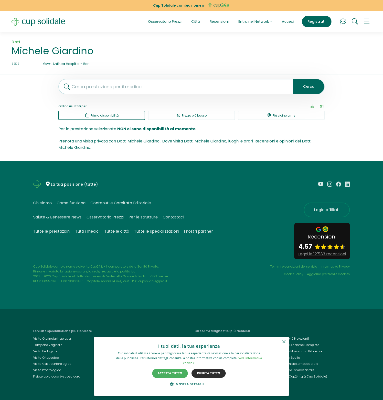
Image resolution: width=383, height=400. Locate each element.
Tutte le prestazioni (51, 231)
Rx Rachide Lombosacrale (294, 370)
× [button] (284, 342)
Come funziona (71, 203)
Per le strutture (143, 217)
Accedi (288, 21)
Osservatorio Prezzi (164, 21)
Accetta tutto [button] (170, 373)
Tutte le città (116, 231)
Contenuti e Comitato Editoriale (120, 203)
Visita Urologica (45, 351)
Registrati (317, 21)
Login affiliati (327, 210)
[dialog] (191, 366)
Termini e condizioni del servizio (293, 266)
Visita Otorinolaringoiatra (52, 338)
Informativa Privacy (335, 266)
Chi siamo (42, 203)
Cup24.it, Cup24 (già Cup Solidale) (301, 376)
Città (195, 21)
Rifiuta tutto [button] (208, 373)
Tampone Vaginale (47, 345)
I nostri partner (198, 231)
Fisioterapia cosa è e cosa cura (56, 376)
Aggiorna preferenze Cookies (328, 274)
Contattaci (173, 217)
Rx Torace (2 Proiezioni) (292, 338)
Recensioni (219, 21)
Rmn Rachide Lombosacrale (296, 364)
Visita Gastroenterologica (52, 364)
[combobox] (174, 86)
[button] (367, 22)
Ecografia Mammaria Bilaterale (298, 351)
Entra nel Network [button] (255, 21)
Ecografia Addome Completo (297, 345)
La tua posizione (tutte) (74, 184)
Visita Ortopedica (46, 358)
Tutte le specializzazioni (156, 231)
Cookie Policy (293, 274)
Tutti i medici (87, 231)
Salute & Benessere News (57, 217)
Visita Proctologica (47, 370)
